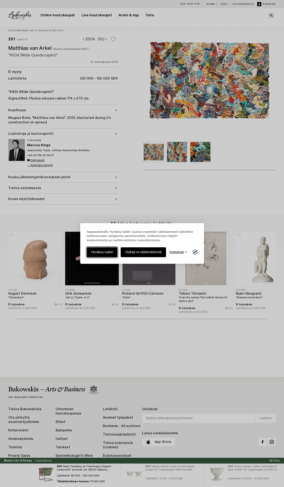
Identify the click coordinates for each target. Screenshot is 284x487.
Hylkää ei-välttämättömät (143, 252)
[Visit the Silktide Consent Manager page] (195, 252)
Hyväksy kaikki (102, 252)
